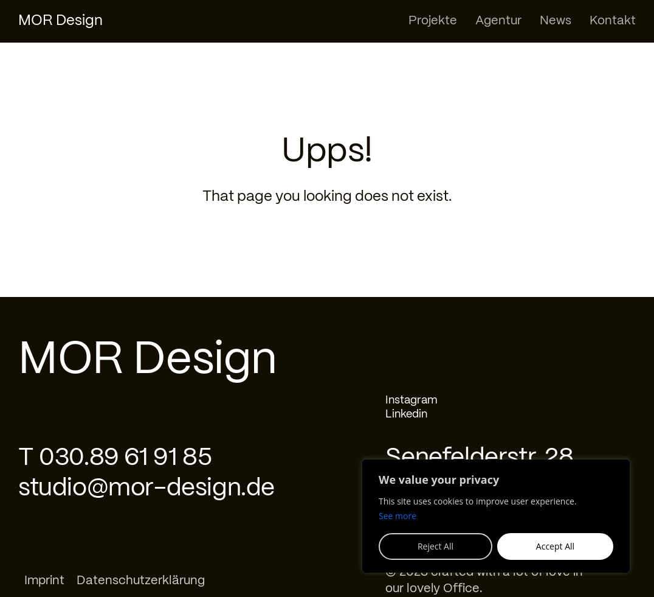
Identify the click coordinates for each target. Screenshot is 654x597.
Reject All (435, 546)
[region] (496, 516)
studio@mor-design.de (146, 488)
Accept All (555, 546)
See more (397, 516)
